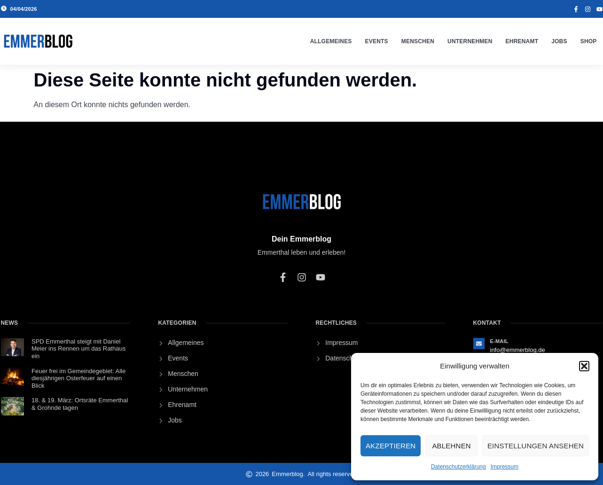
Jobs (559, 41)
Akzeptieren (390, 446)
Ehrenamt (522, 41)
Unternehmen (470, 41)
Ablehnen (451, 446)
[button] (584, 366)
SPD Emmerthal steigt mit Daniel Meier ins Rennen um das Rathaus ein (78, 349)
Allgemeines (331, 41)
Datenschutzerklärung (458, 466)
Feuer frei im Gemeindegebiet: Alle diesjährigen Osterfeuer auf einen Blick (78, 378)
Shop (588, 41)
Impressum (504, 466)
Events (376, 41)
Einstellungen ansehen (535, 446)
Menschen (417, 41)
